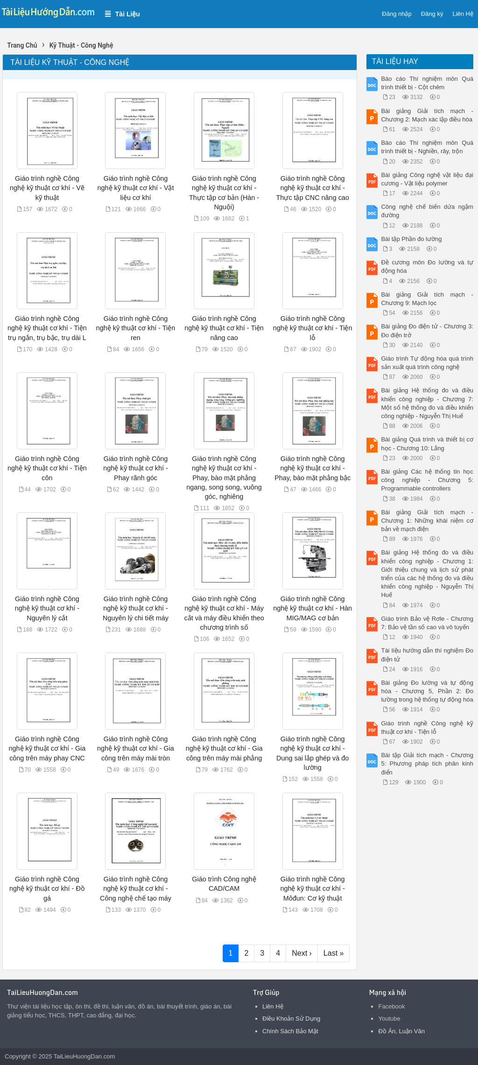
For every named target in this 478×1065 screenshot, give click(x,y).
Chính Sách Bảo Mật (290, 1031)
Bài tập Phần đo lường (411, 238)
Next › (302, 953)
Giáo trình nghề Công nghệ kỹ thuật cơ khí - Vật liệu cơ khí (136, 188)
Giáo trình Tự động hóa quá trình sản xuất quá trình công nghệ (427, 362)
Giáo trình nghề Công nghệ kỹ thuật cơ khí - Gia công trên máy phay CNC (47, 748)
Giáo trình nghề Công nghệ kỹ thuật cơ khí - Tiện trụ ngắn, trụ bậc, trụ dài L (47, 328)
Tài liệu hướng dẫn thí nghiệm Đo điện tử (427, 654)
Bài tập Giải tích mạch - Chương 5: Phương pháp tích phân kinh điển (427, 763)
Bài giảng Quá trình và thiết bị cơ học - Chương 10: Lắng (427, 443)
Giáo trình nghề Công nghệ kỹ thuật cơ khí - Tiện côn (47, 468)
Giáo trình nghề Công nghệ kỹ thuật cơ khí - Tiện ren (136, 328)
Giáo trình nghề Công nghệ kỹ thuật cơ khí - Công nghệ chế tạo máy (135, 888)
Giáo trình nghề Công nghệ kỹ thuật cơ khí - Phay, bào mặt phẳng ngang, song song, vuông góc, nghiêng (224, 477)
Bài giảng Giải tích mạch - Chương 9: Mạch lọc (427, 298)
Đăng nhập (396, 13)
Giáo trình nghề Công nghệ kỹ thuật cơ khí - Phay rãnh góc (135, 468)
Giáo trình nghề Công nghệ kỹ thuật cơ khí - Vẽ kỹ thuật (47, 188)
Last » (333, 953)
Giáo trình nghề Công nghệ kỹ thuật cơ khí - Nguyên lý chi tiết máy (136, 608)
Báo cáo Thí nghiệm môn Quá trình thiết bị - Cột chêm (427, 83)
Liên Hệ (462, 13)
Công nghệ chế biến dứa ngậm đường (427, 211)
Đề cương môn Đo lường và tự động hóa (427, 266)
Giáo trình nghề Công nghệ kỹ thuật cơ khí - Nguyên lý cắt (47, 608)
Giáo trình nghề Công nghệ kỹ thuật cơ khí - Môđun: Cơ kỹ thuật (312, 888)
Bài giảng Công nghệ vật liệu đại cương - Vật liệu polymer (427, 179)
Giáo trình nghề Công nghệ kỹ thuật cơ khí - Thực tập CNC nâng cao (312, 188)
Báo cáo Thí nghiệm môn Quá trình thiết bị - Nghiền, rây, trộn (427, 147)
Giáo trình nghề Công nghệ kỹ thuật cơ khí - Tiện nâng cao (224, 328)
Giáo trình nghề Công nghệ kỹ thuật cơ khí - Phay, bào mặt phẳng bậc (312, 468)
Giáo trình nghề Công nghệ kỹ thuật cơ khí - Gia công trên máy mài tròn (135, 748)
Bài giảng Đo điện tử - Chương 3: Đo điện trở (427, 330)
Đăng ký (432, 13)
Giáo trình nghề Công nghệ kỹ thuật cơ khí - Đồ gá (47, 888)
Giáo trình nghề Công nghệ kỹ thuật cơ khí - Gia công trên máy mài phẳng (224, 748)
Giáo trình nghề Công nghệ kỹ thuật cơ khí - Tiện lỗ (312, 328)
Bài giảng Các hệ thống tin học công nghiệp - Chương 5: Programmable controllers (427, 480)
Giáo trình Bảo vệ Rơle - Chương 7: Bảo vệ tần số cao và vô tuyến (427, 623)
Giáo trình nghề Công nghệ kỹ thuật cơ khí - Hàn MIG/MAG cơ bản (312, 608)
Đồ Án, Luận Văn (401, 1031)
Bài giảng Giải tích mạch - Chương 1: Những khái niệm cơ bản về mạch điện (427, 520)
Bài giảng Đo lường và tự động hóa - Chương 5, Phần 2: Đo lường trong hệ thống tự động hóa (427, 691)
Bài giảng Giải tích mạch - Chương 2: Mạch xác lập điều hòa (427, 115)
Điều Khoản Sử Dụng (291, 1018)
